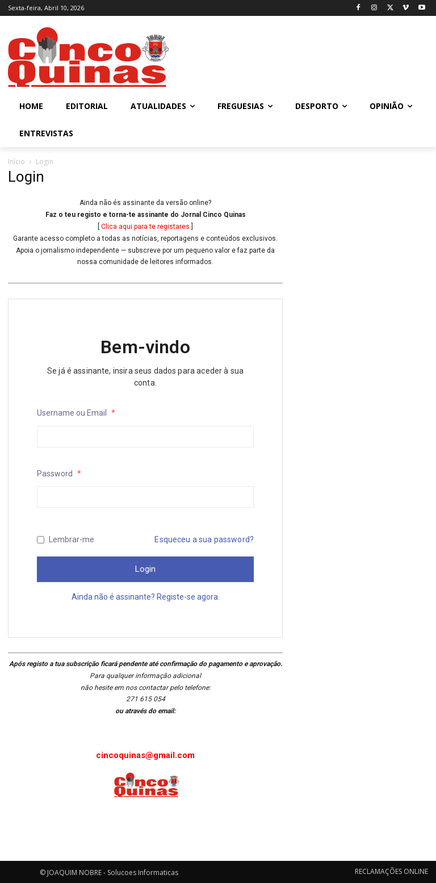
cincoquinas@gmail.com (145, 755)
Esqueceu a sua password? (204, 539)
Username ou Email (76, 412)
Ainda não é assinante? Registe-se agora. (146, 596)
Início (16, 161)
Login (145, 569)
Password (59, 473)
